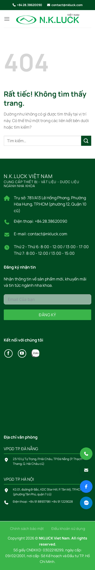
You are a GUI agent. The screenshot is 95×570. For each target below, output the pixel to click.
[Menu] (7, 19)
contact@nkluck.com (67, 5)
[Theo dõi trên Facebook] (8, 353)
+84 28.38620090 (29, 5)
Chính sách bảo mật (27, 528)
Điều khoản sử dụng (68, 528)
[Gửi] (86, 141)
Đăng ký (47, 315)
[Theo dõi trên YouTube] (22, 353)
